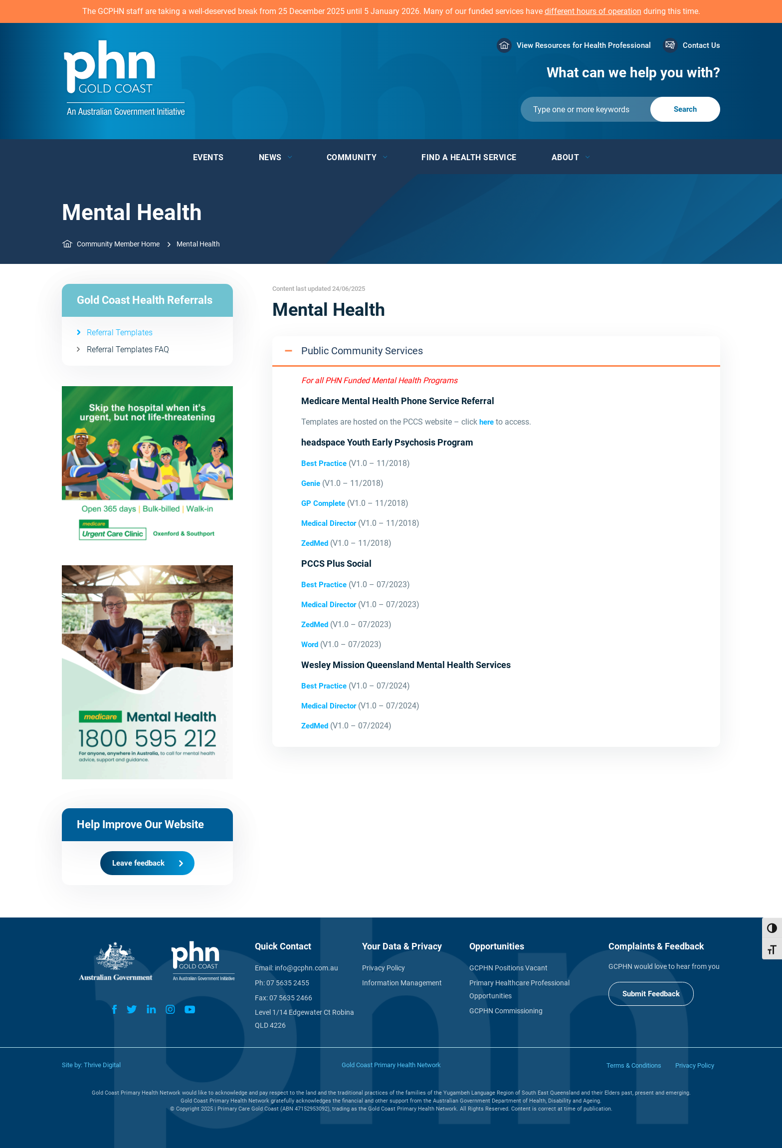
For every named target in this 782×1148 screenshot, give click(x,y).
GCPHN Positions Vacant (508, 968)
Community (352, 157)
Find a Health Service (469, 157)
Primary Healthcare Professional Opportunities (519, 989)
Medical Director (328, 523)
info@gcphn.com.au (306, 968)
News (270, 157)
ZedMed (315, 543)
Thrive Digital (102, 1065)
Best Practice (324, 463)
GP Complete (323, 503)
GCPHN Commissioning (506, 1011)
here (486, 422)
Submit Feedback (651, 993)
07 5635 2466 (290, 998)
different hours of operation (593, 11)
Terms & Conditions (633, 1065)
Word (309, 644)
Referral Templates (120, 332)
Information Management (402, 983)
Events (208, 157)
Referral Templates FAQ (128, 349)
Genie (310, 483)
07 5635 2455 (287, 983)
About (566, 157)
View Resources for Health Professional (584, 45)
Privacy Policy (383, 968)
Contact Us (701, 45)
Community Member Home (118, 244)
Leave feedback (138, 863)
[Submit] (620, 109)
